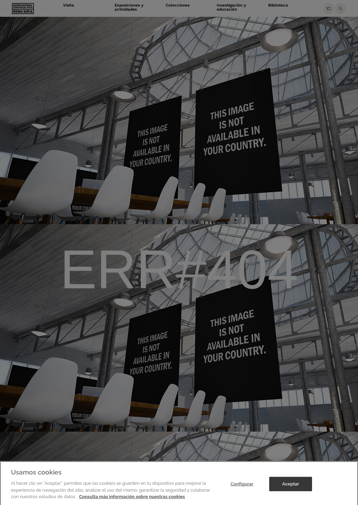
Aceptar (290, 486)
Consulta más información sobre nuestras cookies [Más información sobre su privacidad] (132, 499)
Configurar (241, 486)
